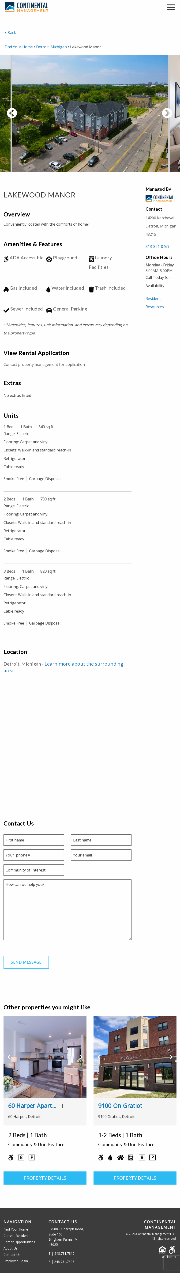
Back (10, 32)
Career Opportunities (19, 1242)
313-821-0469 (157, 246)
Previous (29, 116)
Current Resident (16, 1235)
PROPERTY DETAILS (45, 1178)
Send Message (26, 962)
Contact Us (12, 1254)
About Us (11, 1248)
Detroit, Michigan (51, 46)
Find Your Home (19, 46)
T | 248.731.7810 (62, 1253)
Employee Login (16, 1261)
